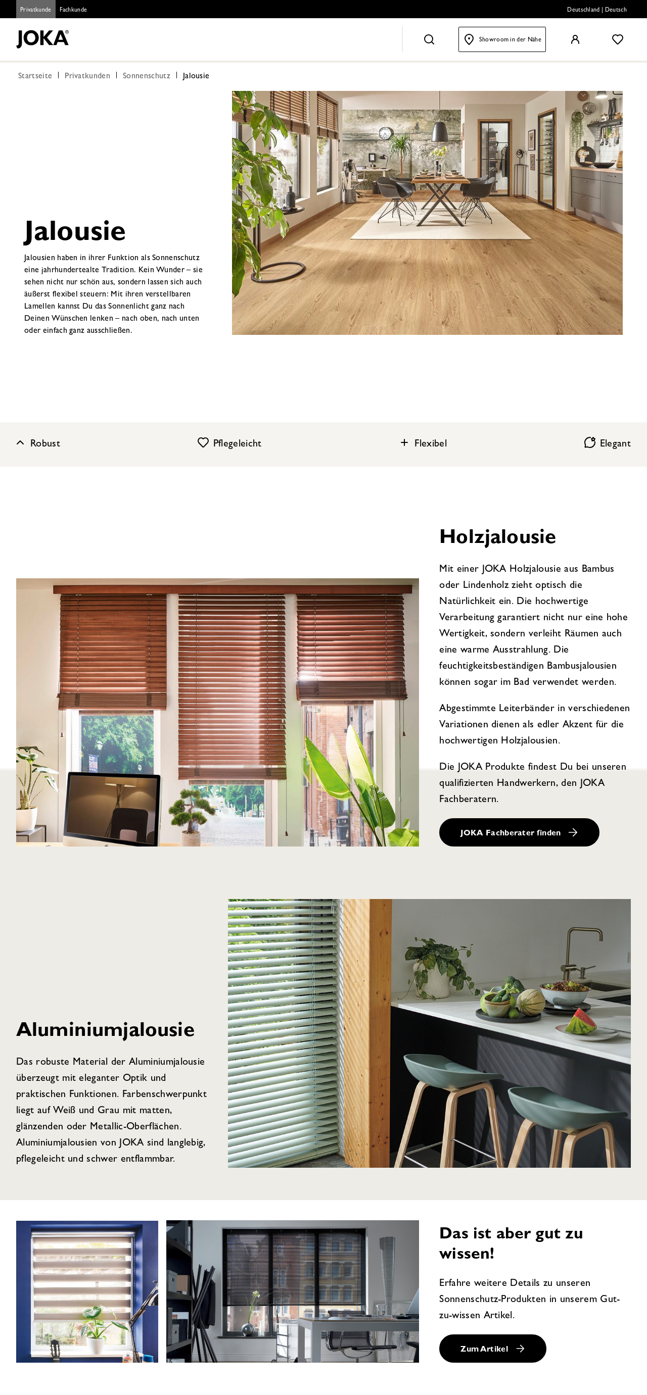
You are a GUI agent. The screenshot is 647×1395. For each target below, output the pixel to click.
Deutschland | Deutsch (597, 11)
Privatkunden (87, 77)
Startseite (35, 77)
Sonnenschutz (146, 77)
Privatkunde (36, 11)
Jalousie (196, 77)
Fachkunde (73, 11)
